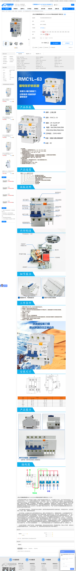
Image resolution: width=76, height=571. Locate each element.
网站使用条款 (55, 568)
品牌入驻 (57, 8)
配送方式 (43, 566)
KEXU (4, 70)
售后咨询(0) (36, 548)
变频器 (9, 180)
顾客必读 (20, 569)
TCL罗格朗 (5, 80)
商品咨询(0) (25, 548)
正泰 (10, 74)
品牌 (33, 21)
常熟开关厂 (5, 79)
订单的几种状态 (21, 568)
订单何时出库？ (44, 568)
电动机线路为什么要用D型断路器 (7, 213)
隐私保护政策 (55, 566)
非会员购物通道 (32, 566)
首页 (6, 11)
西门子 (4, 77)
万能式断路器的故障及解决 (6, 217)
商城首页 (16, 8)
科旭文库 (50, 8)
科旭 (10, 79)
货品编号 (33, 17)
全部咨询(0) (20, 548)
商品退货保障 (21, 566)
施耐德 (4, 72)
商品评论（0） (29, 53)
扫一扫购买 (45, 43)
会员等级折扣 (32, 565)
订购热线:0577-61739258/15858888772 (41, 4)
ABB (10, 72)
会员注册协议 (55, 565)
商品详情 (20, 53)
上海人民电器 (42, 21)
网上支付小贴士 (44, 569)
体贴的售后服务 (32, 568)
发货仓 (33, 24)
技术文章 (43, 8)
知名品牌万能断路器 (12, 71)
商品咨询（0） (38, 53)
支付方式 (43, 565)
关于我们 (29, 8)
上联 (3, 74)
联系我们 (36, 8)
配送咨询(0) (30, 548)
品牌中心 (22, 8)
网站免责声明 (32, 569)
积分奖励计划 (21, 565)
